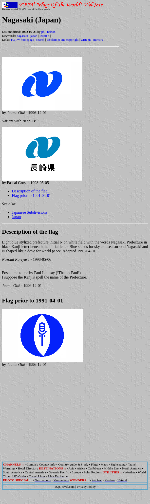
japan (33, 35)
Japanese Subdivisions (29, 212)
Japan (16, 217)
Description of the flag (29, 191)
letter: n (44, 35)
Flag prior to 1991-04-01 (31, 195)
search (40, 39)
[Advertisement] (75, 413)
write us (86, 39)
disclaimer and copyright (62, 39)
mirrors (98, 39)
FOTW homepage (22, 39)
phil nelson (48, 32)
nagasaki (22, 35)
